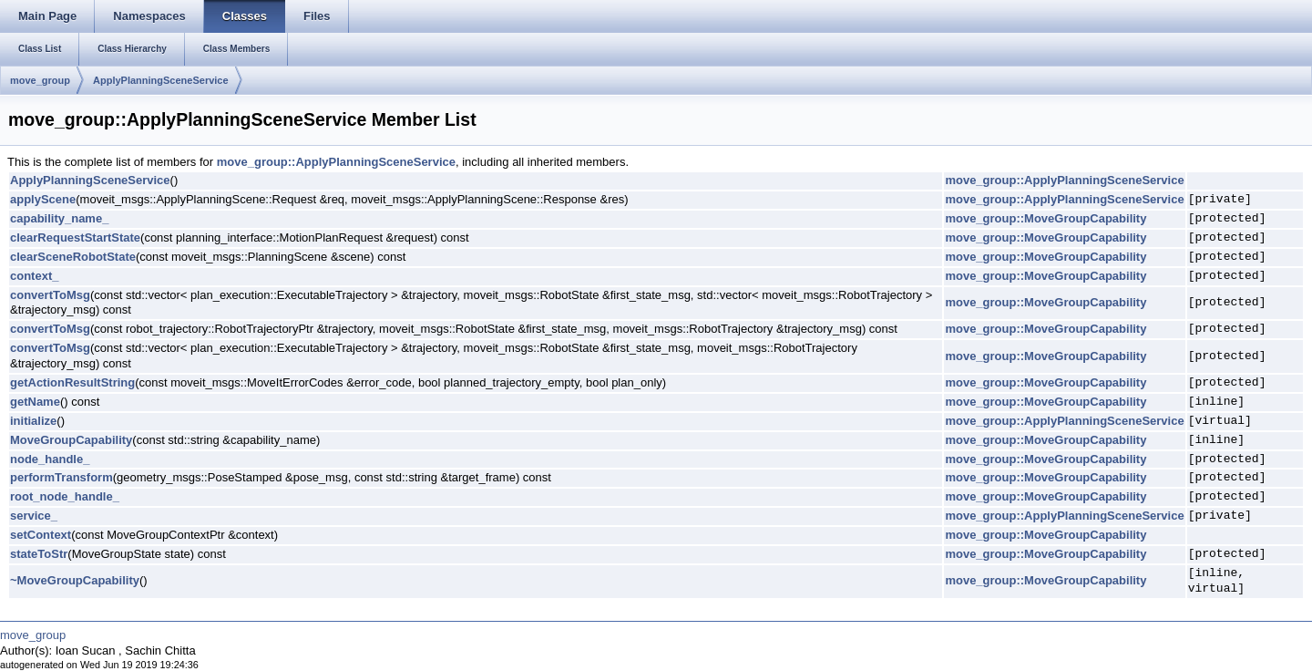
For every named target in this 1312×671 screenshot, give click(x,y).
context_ (34, 276)
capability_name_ (59, 218)
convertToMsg (50, 295)
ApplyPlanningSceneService (161, 80)
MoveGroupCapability (71, 440)
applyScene (43, 199)
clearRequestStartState (75, 237)
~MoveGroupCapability (74, 580)
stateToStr (38, 554)
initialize (33, 421)
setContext (40, 535)
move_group (40, 80)
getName (35, 401)
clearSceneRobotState (73, 256)
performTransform (61, 477)
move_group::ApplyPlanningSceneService (336, 162)
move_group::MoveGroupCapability (1045, 218)
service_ (33, 515)
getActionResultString (72, 382)
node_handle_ (49, 459)
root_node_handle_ (64, 496)
